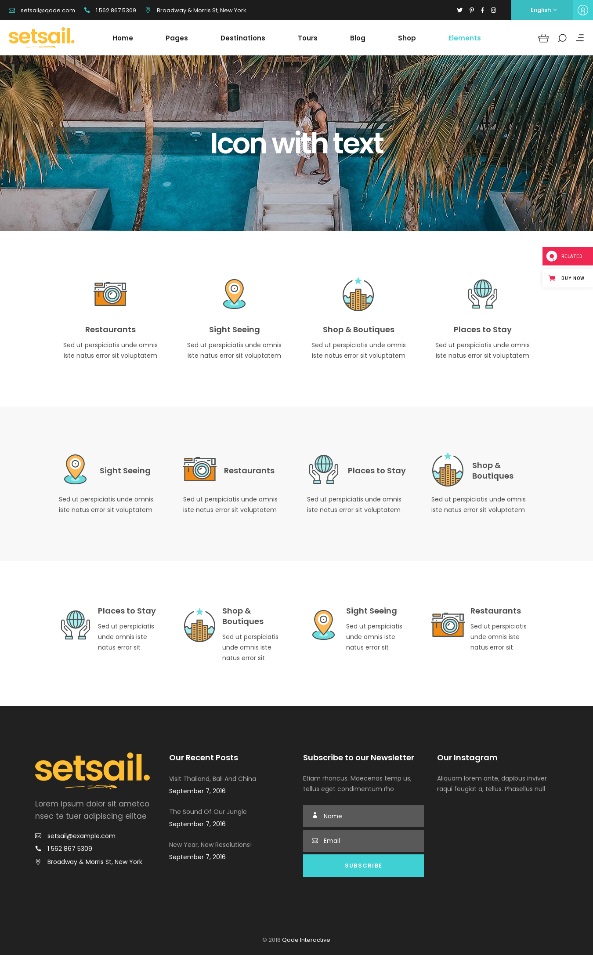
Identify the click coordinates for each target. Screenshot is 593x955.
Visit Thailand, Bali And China (212, 778)
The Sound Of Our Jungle (208, 811)
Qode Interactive (305, 940)
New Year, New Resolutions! (210, 844)
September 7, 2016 (197, 791)
